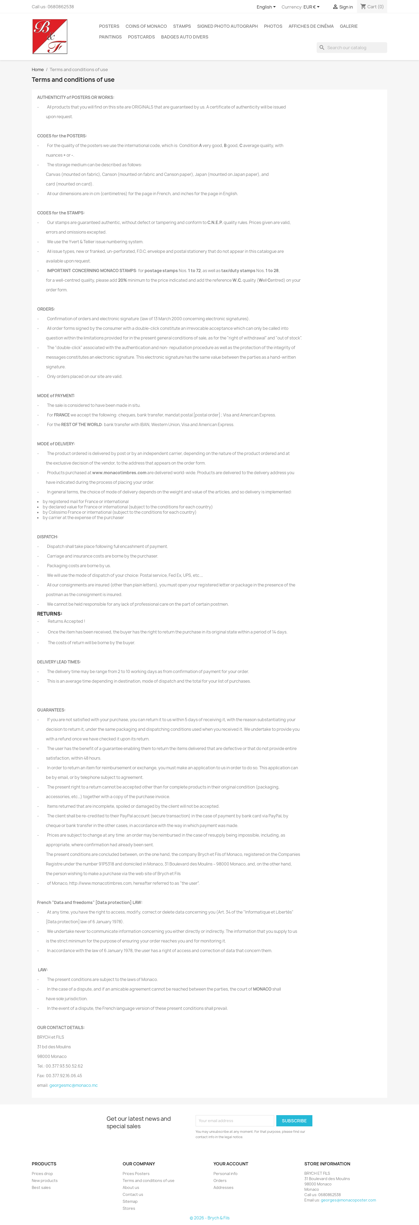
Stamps (182, 26)
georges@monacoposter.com (348, 1200)
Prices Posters (136, 1173)
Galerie (349, 26)
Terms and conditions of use (148, 1180)
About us (131, 1187)
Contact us (133, 1194)
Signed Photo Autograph (227, 26)
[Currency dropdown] (312, 7)
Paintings (110, 37)
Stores (129, 1208)
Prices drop (42, 1173)
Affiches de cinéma (311, 26)
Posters (109, 26)
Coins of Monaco (146, 26)
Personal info (226, 1173)
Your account (231, 1164)
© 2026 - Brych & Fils (210, 1218)
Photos (273, 26)
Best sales (41, 1187)
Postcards (141, 37)
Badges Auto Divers (184, 37)
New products (45, 1180)
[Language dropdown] (267, 7)
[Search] (352, 47)
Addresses (224, 1187)
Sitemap (130, 1201)
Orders (220, 1180)
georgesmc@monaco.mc (73, 1085)
